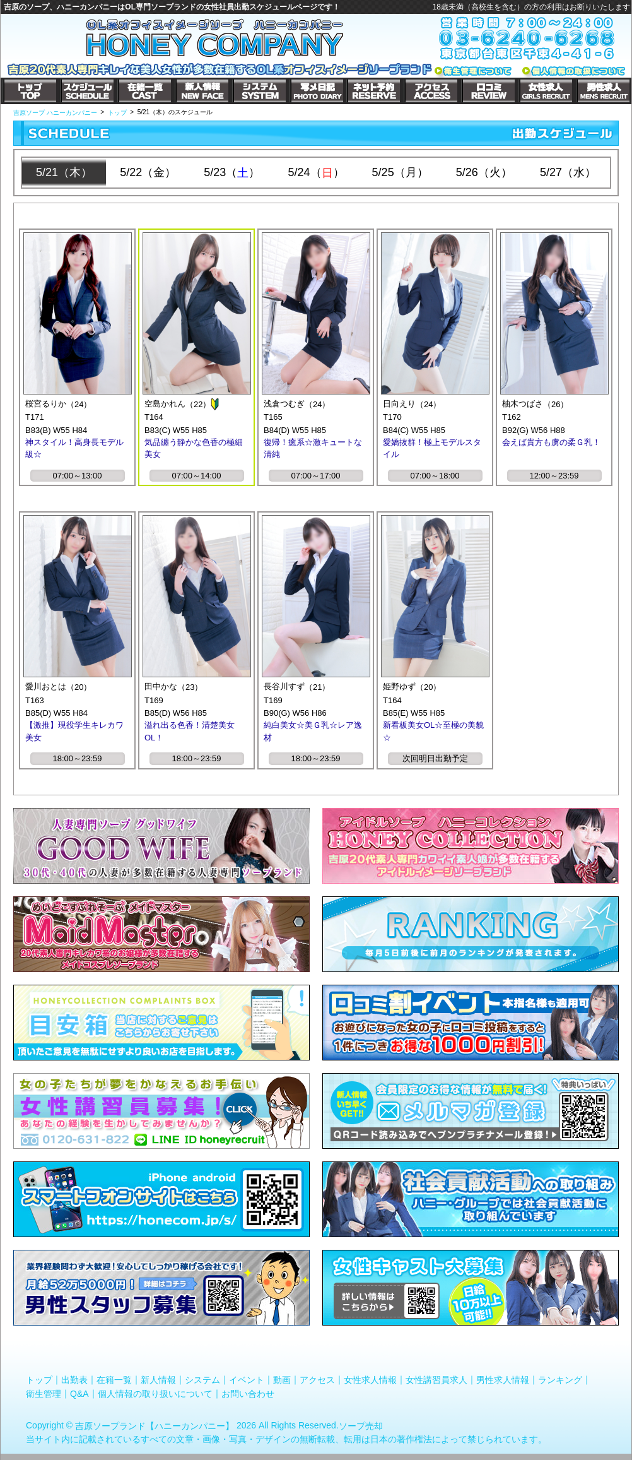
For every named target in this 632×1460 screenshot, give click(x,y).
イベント (246, 1380)
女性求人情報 (370, 1380)
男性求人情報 (502, 1380)
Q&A (79, 1393)
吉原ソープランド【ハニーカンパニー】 (154, 1426)
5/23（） (232, 172)
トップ (39, 1380)
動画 (282, 1380)
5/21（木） (64, 172)
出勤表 (74, 1380)
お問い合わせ (247, 1393)
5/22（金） (148, 172)
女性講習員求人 (436, 1380)
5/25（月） (400, 172)
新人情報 (158, 1380)
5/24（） (316, 172)
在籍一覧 (114, 1380)
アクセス (317, 1380)
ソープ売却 (361, 1426)
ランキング (560, 1380)
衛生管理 (43, 1393)
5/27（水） (568, 172)
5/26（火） (484, 172)
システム (202, 1380)
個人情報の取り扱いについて (155, 1393)
